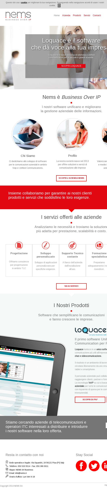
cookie (24, 2)
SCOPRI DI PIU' (90, 399)
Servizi (87, 15)
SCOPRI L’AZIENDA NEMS (71, 178)
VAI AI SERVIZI (71, 286)
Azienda (66, 15)
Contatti (97, 15)
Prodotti (77, 15)
